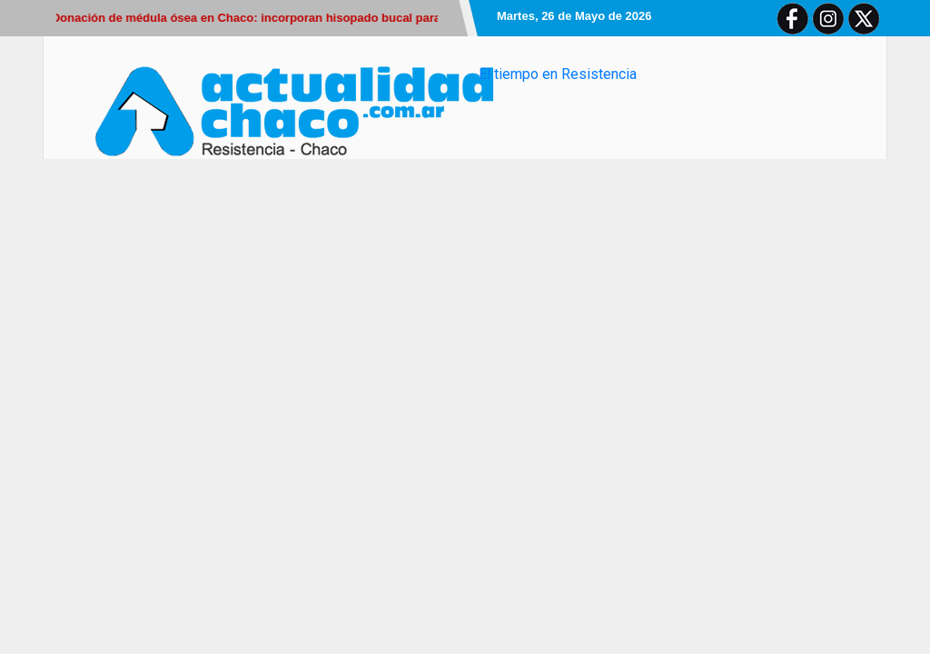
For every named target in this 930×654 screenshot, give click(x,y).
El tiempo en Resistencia (558, 74)
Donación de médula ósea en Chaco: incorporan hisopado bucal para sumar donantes (296, 18)
